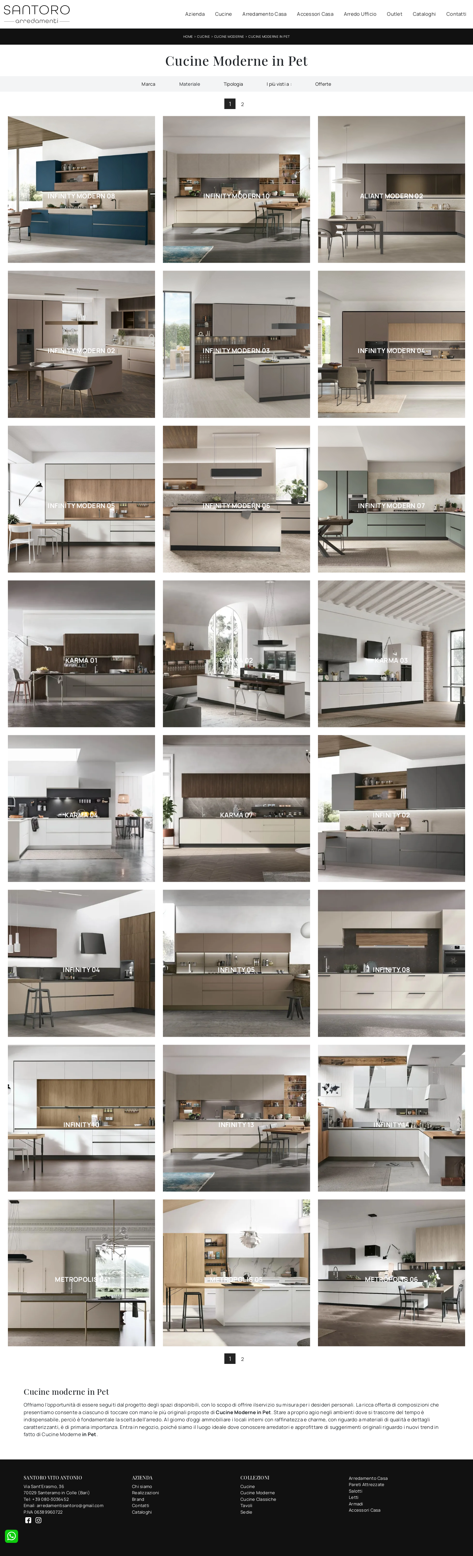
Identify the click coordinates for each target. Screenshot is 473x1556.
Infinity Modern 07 (391, 505)
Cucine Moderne (229, 36)
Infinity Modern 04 (391, 350)
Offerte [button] (323, 84)
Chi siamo (142, 1486)
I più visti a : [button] (279, 84)
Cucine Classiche (258, 1499)
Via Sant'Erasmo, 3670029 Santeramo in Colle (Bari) (57, 1489)
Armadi (356, 1504)
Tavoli (246, 1505)
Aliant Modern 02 (391, 196)
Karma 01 (81, 660)
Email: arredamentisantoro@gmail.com (63, 1505)
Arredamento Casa (264, 14)
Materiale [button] (189, 84)
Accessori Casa (315, 14)
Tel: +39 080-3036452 (46, 1499)
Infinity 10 (81, 1124)
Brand (138, 1499)
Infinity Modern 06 (236, 505)
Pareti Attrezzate (366, 1484)
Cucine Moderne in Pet (269, 36)
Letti (353, 1497)
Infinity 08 (391, 969)
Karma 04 (81, 815)
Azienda (195, 14)
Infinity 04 (81, 969)
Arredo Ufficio (360, 14)
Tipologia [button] (233, 84)
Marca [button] (148, 84)
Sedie (246, 1512)
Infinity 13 (236, 1124)
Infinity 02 (391, 815)
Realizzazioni (145, 1493)
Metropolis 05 (236, 1279)
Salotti (355, 1491)
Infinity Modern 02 (81, 350)
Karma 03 (391, 660)
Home (188, 36)
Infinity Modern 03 (236, 350)
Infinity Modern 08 (81, 196)
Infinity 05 (236, 969)
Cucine (223, 14)
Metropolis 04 (81, 1279)
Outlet (394, 14)
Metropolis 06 (391, 1279)
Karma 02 (236, 660)
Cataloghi (424, 14)
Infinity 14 (391, 1124)
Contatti (456, 14)
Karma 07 (236, 815)
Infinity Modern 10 (236, 196)
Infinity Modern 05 (81, 505)
